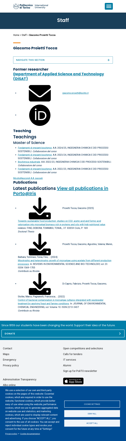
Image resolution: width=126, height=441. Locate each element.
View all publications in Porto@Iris (60, 191)
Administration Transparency (19, 379)
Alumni (67, 365)
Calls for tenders (72, 354)
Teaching (22, 130)
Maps (6, 354)
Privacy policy (11, 434)
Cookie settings (92, 404)
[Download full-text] (40, 208)
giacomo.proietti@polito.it (75, 93)
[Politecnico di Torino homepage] (30, 6)
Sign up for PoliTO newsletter (80, 370)
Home (16, 35)
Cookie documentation (30, 434)
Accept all (92, 423)
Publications (25, 182)
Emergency (9, 359)
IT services (69, 359)
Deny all (92, 413)
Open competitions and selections (83, 348)
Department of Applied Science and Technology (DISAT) (58, 76)
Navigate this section (63, 60)
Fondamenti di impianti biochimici (35, 147)
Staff (24, 35)
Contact (7, 348)
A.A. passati (28, 178)
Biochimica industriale (29, 161)
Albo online (9, 385)
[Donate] (63, 333)
